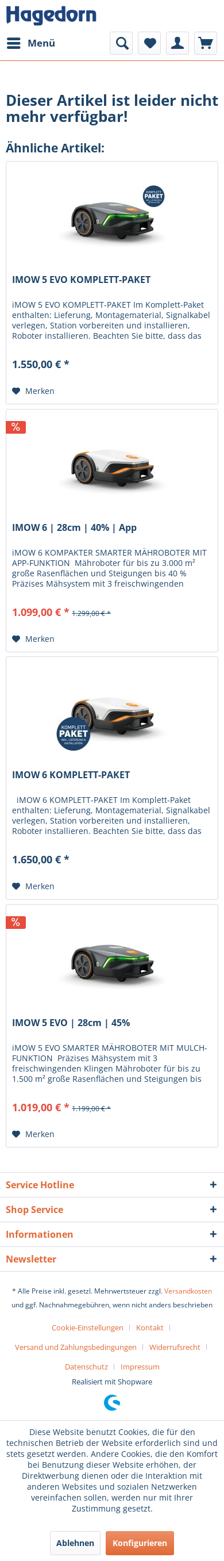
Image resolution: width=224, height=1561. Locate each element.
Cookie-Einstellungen (87, 1327)
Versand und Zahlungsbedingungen (76, 1347)
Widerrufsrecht (174, 1347)
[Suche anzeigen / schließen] (121, 43)
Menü (31, 41)
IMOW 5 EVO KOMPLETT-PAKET (81, 280)
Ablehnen (75, 1542)
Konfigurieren (140, 1542)
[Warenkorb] (205, 43)
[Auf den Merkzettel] (33, 391)
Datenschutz (86, 1366)
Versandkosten (188, 1291)
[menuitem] (30, 43)
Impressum (140, 1366)
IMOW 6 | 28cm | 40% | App (74, 528)
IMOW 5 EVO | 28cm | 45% (71, 1023)
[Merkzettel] (149, 43)
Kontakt (150, 1327)
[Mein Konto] (177, 43)
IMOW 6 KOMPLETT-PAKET (71, 775)
